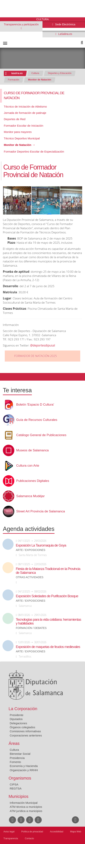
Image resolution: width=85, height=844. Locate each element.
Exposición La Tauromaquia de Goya (41, 545)
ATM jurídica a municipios (26, 811)
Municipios (18, 796)
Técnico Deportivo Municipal (22, 138)
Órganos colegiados (22, 727)
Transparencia (10, 838)
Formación (13, 79)
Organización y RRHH (24, 770)
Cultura (35, 73)
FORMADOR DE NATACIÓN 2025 (35, 356)
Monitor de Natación (39, 79)
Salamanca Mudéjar (30, 496)
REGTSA (16, 788)
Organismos (20, 778)
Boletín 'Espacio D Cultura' (35, 404)
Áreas (14, 743)
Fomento (15, 762)
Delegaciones (18, 723)
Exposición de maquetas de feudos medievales (48, 647)
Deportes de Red (14, 119)
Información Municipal (24, 802)
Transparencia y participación (21, 24)
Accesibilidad (56, 831)
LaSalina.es (65, 33)
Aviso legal (8, 831)
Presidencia (17, 758)
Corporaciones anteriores (26, 735)
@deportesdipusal (42, 345)
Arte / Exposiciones (30, 550)
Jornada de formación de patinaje (25, 112)
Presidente (16, 715)
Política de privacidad (32, 831)
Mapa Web (75, 831)
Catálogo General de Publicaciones (41, 435)
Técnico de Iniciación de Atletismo (25, 106)
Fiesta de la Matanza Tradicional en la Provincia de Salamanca (48, 571)
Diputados (16, 719)
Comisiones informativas (25, 731)
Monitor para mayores (18, 131)
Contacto (29, 838)
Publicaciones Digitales (32, 481)
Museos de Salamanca (32, 450)
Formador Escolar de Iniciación (23, 125)
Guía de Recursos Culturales (36, 420)
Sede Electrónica (64, 24)
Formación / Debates (31, 628)
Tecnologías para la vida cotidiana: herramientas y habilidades (48, 621)
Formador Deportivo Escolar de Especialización (34, 151)
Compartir (5, 377)
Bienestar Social (20, 753)
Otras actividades (29, 577)
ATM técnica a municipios (26, 806)
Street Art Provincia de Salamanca (40, 511)
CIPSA (14, 784)
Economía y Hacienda (24, 766)
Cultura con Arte (27, 465)
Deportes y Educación (59, 73)
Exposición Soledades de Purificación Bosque (47, 596)
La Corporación (23, 708)
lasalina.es (17, 73)
